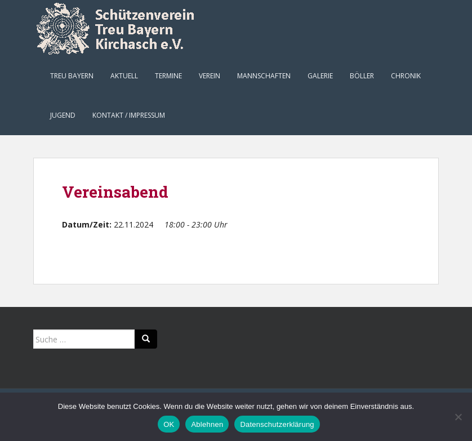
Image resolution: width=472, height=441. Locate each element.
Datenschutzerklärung (277, 424)
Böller (362, 76)
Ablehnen (207, 424)
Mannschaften (264, 76)
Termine (168, 76)
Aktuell (124, 76)
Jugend (62, 115)
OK (168, 424)
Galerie (320, 76)
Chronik (406, 76)
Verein (209, 76)
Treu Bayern (71, 76)
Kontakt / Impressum (128, 115)
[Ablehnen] (458, 416)
